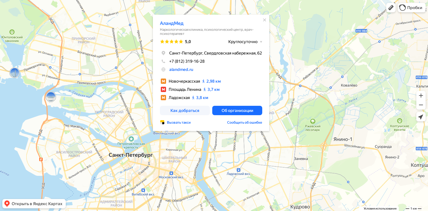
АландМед (172, 23)
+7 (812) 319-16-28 (182, 61)
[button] (391, 7)
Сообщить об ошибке (244, 122)
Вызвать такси (179, 122)
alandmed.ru (181, 69)
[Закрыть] (264, 20)
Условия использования (380, 208)
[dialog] (211, 73)
